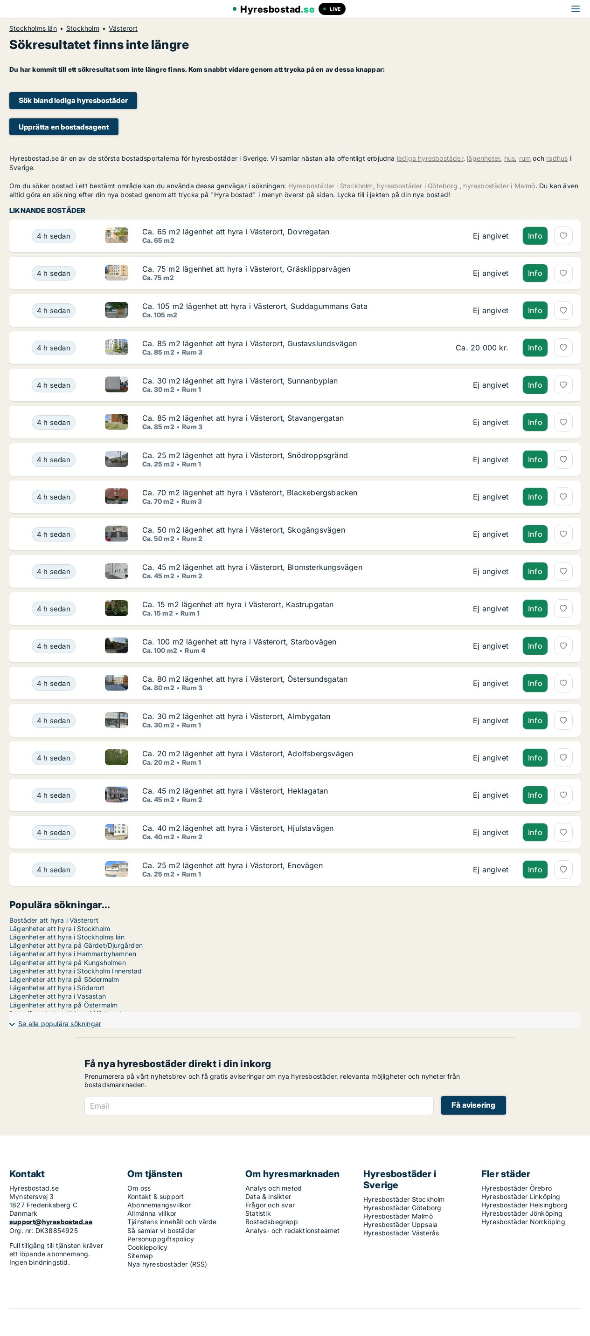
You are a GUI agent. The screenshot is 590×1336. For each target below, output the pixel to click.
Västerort (123, 28)
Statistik (258, 1213)
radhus (557, 158)
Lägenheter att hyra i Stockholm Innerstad (75, 971)
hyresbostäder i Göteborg (417, 186)
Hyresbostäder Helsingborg (524, 1205)
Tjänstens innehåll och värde (172, 1222)
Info (535, 235)
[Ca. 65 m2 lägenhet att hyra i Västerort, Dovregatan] (53, 235)
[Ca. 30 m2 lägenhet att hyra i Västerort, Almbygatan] (53, 720)
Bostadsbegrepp (271, 1222)
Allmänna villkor (151, 1213)
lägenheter (483, 158)
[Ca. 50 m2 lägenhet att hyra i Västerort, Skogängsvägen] (53, 534)
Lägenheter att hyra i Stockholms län (67, 937)
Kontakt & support (155, 1196)
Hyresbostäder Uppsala (400, 1224)
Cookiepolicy (147, 1247)
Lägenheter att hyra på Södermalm (64, 979)
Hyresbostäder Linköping (521, 1196)
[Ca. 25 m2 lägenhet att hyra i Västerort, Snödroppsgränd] (53, 459)
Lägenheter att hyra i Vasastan (57, 996)
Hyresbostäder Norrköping (523, 1222)
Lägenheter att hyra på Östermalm (63, 1005)
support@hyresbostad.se (50, 1222)
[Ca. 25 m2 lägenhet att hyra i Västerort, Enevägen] (53, 869)
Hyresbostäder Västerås (401, 1233)
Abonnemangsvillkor (159, 1205)
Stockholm (82, 28)
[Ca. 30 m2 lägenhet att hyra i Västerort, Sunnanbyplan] (53, 385)
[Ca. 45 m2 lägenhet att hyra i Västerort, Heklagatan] (53, 795)
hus (509, 158)
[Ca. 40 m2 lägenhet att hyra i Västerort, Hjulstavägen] (53, 832)
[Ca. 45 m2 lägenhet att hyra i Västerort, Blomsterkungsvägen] (53, 571)
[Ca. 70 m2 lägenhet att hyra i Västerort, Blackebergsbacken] (53, 496)
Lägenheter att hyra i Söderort (56, 988)
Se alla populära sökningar (59, 1024)
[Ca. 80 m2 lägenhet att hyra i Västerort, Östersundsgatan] (53, 683)
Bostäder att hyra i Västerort (53, 920)
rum (525, 158)
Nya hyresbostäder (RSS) (167, 1264)
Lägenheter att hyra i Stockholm (59, 928)
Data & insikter (268, 1196)
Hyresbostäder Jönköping (522, 1213)
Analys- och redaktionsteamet (292, 1230)
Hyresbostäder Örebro (516, 1188)
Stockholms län (33, 28)
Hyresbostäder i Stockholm (330, 186)
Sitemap (140, 1256)
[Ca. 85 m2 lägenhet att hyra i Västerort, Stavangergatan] (53, 422)
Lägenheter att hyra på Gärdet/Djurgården (76, 945)
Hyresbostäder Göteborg (402, 1208)
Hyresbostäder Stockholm (404, 1199)
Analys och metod (273, 1188)
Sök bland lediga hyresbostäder (73, 100)
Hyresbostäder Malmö (398, 1216)
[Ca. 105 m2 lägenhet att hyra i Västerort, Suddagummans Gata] (53, 310)
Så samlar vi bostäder (161, 1230)
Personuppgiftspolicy (160, 1239)
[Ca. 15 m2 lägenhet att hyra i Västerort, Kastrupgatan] (53, 608)
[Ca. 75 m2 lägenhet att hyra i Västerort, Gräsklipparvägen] (53, 273)
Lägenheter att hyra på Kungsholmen (67, 962)
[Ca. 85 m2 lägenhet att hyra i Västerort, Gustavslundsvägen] (53, 347)
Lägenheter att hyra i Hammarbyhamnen (72, 954)
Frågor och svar (270, 1205)
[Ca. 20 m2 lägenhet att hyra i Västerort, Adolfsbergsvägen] (53, 757)
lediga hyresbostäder (430, 158)
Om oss (139, 1188)
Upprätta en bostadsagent (64, 127)
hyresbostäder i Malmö (499, 186)
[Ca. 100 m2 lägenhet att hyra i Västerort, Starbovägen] (53, 646)
